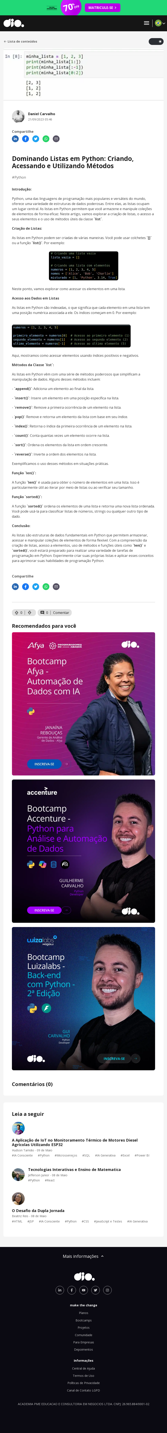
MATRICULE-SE (102, 7)
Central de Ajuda (83, 1368)
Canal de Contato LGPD (83, 1390)
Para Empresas (83, 1342)
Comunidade (83, 1335)
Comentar (61, 612)
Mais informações (83, 1256)
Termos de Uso (83, 1376)
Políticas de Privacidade (83, 1383)
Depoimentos (83, 1349)
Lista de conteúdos (20, 41)
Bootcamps (84, 1320)
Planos (83, 1313)
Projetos (84, 1328)
